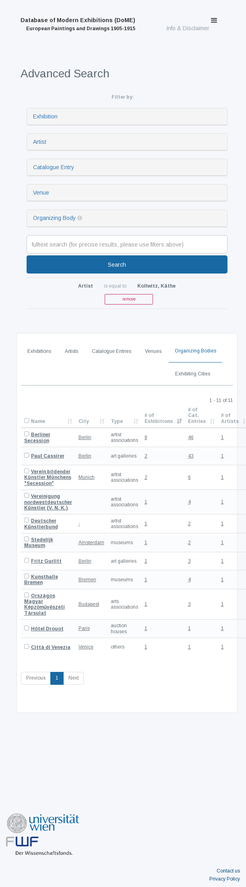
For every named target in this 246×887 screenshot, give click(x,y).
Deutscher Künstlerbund (41, 523)
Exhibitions (39, 351)
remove (129, 299)
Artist (39, 142)
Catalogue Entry (53, 167)
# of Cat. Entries (197, 415)
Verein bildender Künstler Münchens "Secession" (47, 477)
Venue (41, 192)
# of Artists (230, 418)
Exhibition (45, 116)
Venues (153, 351)
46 (191, 437)
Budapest (89, 604)
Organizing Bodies (195, 351)
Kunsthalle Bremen (41, 579)
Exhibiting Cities (192, 374)
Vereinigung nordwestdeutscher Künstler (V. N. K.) (48, 502)
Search (117, 264)
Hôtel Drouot (47, 629)
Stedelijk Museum (38, 542)
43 (191, 456)
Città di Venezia (50, 647)
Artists (71, 351)
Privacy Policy (224, 879)
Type (117, 421)
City (84, 421)
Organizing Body (54, 218)
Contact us (228, 871)
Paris (84, 628)
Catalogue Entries (111, 351)
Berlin (85, 437)
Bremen (87, 579)
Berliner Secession (37, 437)
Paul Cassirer (47, 456)
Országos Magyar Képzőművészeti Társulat (44, 604)
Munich (87, 477)
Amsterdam (91, 542)
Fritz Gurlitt (46, 561)
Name (38, 421)
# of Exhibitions (159, 418)
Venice (86, 647)
